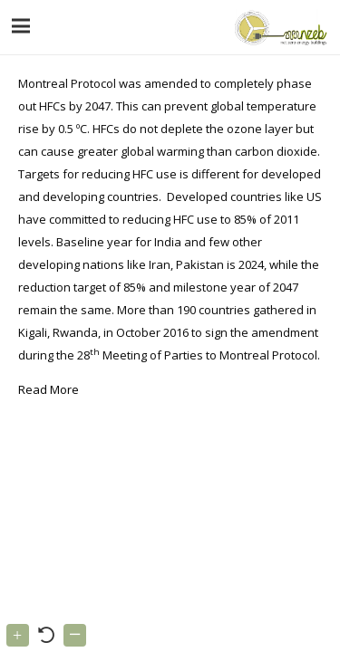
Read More (48, 389)
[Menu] (21, 26)
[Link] (278, 27)
